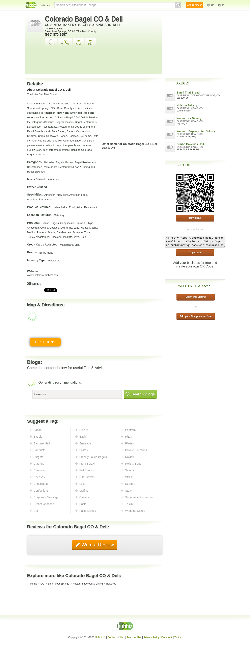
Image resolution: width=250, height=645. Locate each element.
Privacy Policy (151, 637)
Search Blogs (140, 394)
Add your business (186, 262)
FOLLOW (65, 42)
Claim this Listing (196, 296)
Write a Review (97, 544)
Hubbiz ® (100, 637)
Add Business (194, 5)
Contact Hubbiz (115, 637)
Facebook (166, 637)
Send (78, 42)
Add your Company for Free (196, 316)
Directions (45, 342)
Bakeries (45, 5)
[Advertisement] (102, 61)
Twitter (178, 637)
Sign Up (209, 5)
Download (195, 217)
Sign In (220, 5)
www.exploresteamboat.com (43, 275)
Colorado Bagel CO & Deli (84, 19)
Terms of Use (134, 637)
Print (90, 42)
